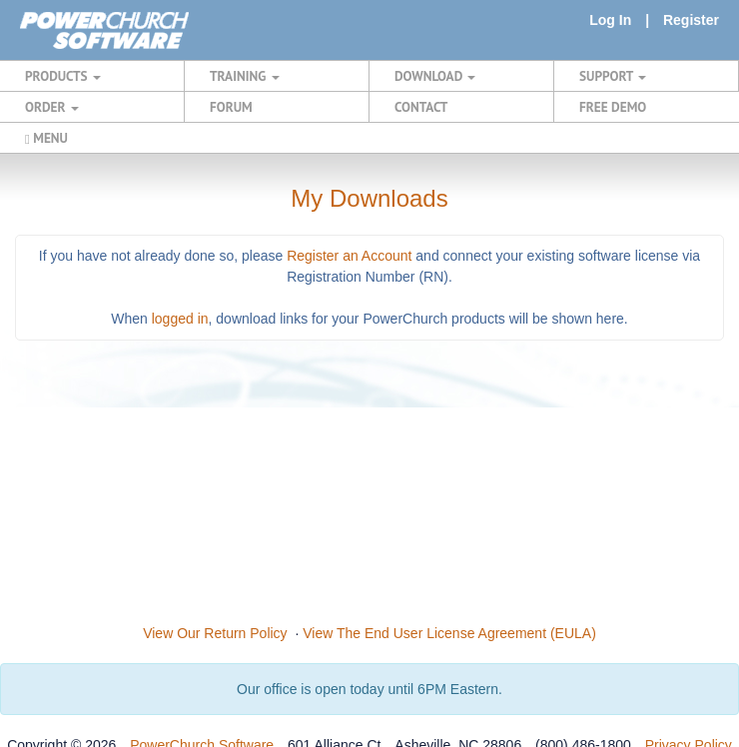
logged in (180, 319)
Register (691, 20)
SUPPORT (612, 76)
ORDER (52, 107)
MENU (46, 138)
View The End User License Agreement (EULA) (449, 633)
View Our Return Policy (215, 633)
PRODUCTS (63, 76)
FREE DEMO (612, 107)
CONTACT (420, 107)
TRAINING (245, 76)
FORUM (231, 107)
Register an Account (349, 256)
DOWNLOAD (434, 76)
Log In (610, 20)
